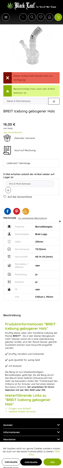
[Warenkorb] (58, 17)
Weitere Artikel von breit (20, 411)
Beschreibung (12, 315)
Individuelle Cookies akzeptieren (31, 463)
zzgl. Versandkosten (12, 132)
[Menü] (6, 17)
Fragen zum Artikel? (18, 408)
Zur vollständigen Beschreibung (32, 218)
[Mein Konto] (49, 17)
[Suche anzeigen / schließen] (32, 17)
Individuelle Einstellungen (11, 462)
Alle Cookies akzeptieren (52, 463)
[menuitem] (4, 17)
